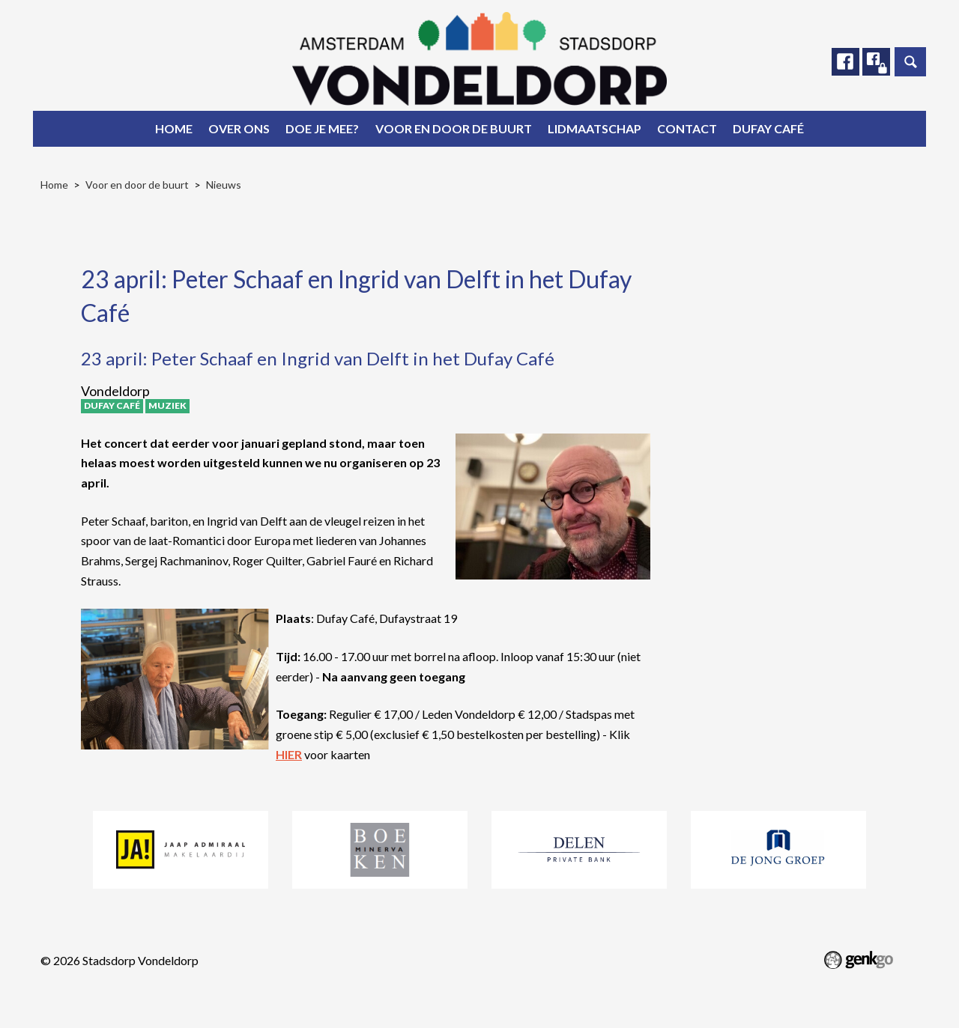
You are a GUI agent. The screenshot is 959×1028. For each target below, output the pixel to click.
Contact (687, 128)
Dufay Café (768, 128)
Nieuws (223, 184)
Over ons (239, 128)
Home (174, 128)
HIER (289, 754)
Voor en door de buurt (453, 128)
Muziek (167, 405)
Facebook (844, 62)
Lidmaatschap (594, 128)
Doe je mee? (322, 128)
